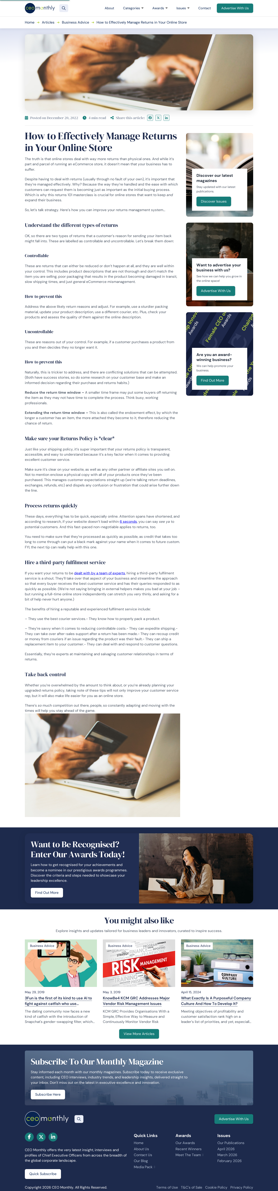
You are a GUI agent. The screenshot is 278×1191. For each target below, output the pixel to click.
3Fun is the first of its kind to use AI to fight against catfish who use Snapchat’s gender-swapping (58, 1001)
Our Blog (141, 1161)
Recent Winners (189, 1149)
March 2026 (227, 1155)
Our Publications (230, 1143)
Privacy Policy (241, 1187)
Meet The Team (188, 1155)
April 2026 (226, 1149)
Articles (48, 22)
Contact (204, 8)
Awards (160, 8)
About (109, 8)
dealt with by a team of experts (99, 573)
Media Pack (143, 1167)
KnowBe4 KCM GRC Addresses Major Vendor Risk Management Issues (136, 1001)
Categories (133, 8)
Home (29, 22)
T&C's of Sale (191, 1187)
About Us (141, 1149)
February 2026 (229, 1161)
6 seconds (128, 521)
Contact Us (143, 1155)
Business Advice (75, 22)
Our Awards (185, 1143)
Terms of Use (167, 1187)
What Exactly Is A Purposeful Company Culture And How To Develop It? (216, 1001)
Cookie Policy (216, 1187)
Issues (182, 8)
